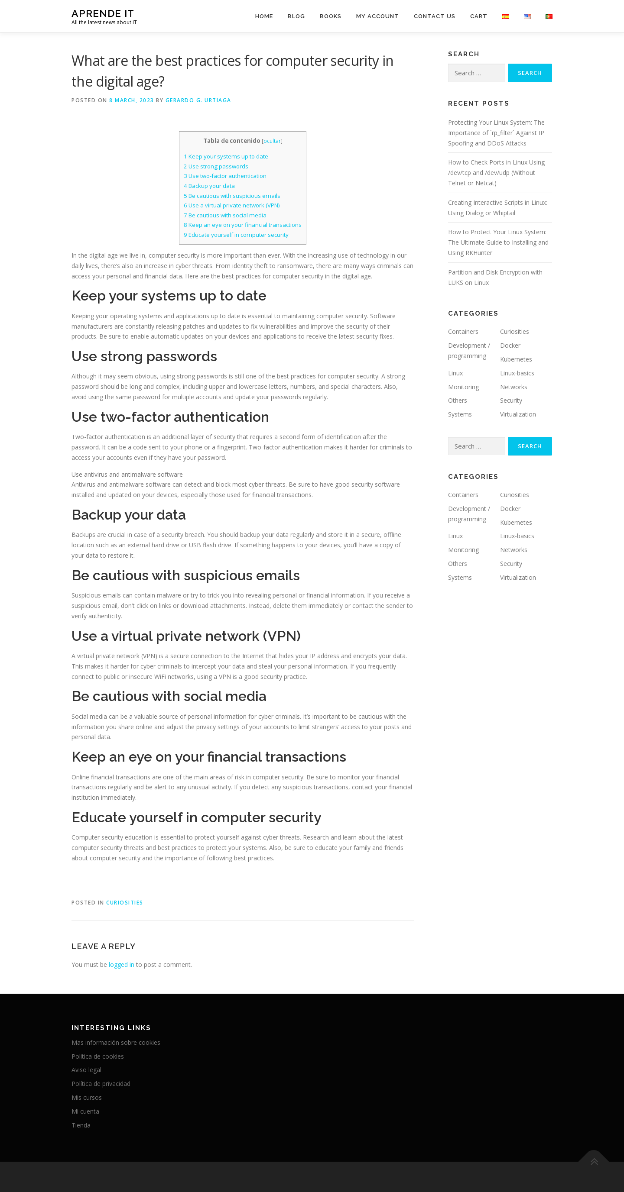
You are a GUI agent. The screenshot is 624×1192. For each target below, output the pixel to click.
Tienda (81, 1125)
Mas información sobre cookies (116, 1042)
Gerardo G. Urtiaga (198, 100)
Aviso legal (86, 1070)
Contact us (434, 16)
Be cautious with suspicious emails (232, 196)
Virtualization (518, 414)
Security (511, 400)
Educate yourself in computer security (236, 235)
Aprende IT (103, 13)
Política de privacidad (101, 1083)
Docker (510, 345)
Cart (479, 16)
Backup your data (209, 186)
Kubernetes (516, 359)
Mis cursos (87, 1097)
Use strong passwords (216, 166)
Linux (455, 373)
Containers (463, 331)
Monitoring (463, 387)
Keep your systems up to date (226, 156)
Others (457, 400)
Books (330, 16)
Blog (296, 16)
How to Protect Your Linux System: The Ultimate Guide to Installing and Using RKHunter (498, 242)
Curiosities (124, 902)
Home (264, 16)
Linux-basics (517, 373)
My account (377, 16)
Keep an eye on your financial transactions (243, 225)
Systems (460, 414)
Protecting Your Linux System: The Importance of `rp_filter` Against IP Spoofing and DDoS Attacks (496, 132)
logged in (121, 964)
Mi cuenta (85, 1111)
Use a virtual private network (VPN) (232, 205)
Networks (513, 387)
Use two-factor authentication (225, 176)
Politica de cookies (98, 1056)
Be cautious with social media (225, 215)
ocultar (272, 141)
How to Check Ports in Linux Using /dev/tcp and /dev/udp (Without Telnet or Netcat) (496, 172)
